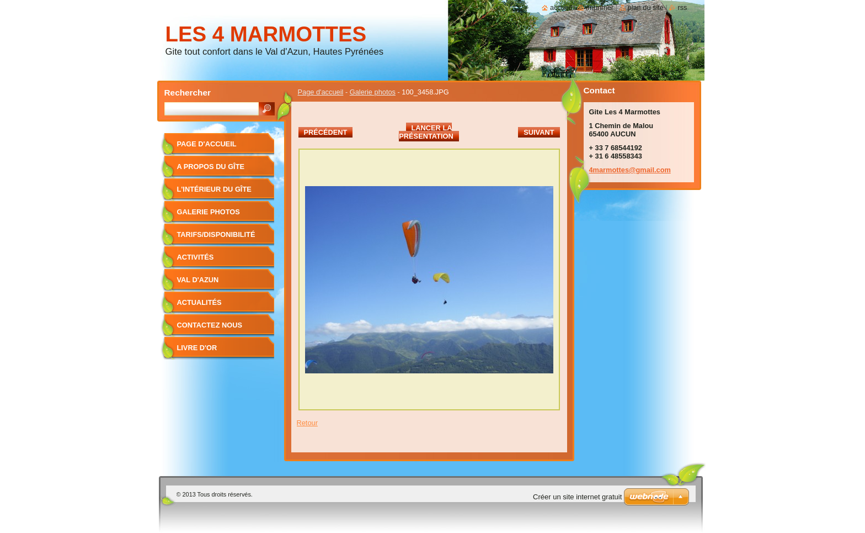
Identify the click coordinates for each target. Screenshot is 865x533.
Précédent (326, 132)
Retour (307, 423)
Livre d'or (197, 348)
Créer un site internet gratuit (577, 497)
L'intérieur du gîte (214, 189)
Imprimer (599, 7)
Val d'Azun (198, 280)
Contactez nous (209, 325)
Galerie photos (373, 92)
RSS (682, 7)
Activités (195, 257)
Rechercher (187, 92)
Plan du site (646, 7)
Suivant (539, 132)
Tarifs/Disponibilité (216, 234)
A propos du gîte (211, 166)
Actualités (199, 302)
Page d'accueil (321, 92)
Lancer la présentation (426, 132)
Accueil (561, 7)
